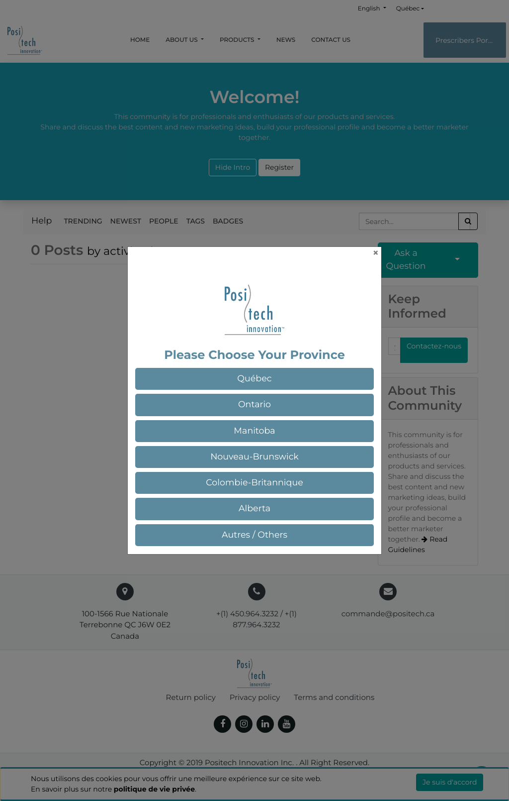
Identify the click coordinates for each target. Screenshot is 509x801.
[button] (254, 379)
